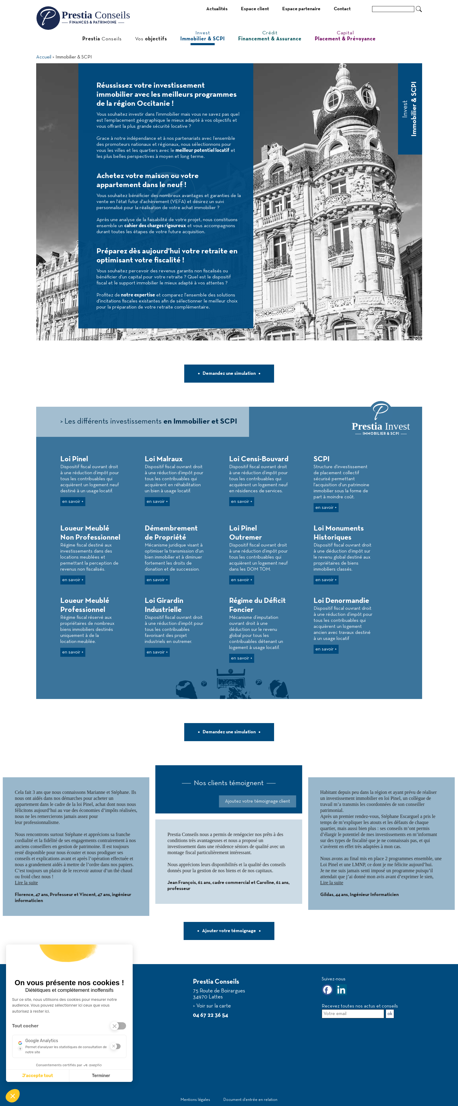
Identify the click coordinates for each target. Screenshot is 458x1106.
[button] (12, 1096)
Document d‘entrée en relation (250, 1100)
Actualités (217, 9)
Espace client (255, 9)
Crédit (270, 36)
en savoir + (73, 502)
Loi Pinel (74, 459)
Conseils (102, 39)
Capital (345, 36)
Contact (342, 9)
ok (389, 1014)
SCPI (322, 459)
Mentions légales (195, 1100)
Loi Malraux (164, 459)
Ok (419, 9)
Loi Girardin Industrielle (164, 605)
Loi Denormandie (341, 600)
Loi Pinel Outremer (245, 533)
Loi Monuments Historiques (339, 533)
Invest (202, 36)
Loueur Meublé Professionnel (84, 605)
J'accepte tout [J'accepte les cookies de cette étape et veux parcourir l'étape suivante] (37, 1075)
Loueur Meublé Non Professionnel (90, 533)
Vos (151, 39)
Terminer (101, 1075)
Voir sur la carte (213, 1006)
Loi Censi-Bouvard (259, 459)
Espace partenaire (301, 9)
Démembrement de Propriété (171, 533)
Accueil (43, 57)
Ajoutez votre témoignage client (168, 801)
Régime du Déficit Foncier (257, 605)
